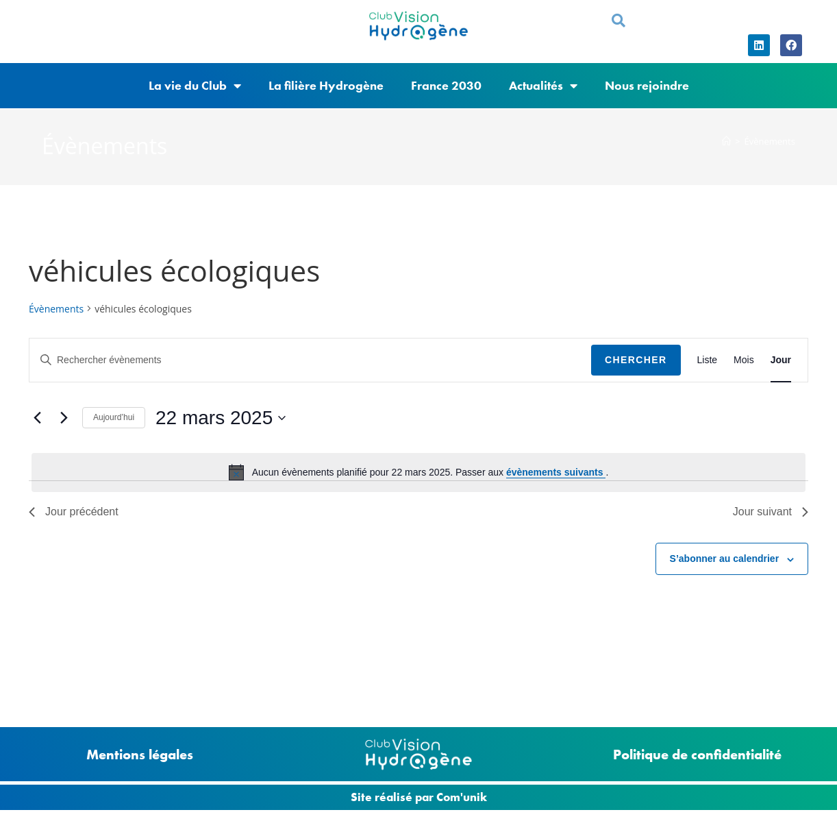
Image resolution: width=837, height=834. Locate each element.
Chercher (636, 359)
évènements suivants (556, 472)
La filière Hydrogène (326, 85)
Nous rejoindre (647, 85)
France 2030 (446, 85)
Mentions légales (139, 754)
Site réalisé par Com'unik (419, 797)
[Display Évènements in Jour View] (781, 360)
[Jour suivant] (63, 418)
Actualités (543, 86)
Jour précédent (73, 511)
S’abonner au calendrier (724, 558)
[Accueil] (726, 141)
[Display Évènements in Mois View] (744, 360)
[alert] (418, 472)
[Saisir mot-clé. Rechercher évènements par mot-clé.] (310, 360)
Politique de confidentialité (697, 754)
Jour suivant (770, 511)
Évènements (769, 141)
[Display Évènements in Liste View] (707, 360)
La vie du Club (195, 86)
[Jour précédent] (37, 418)
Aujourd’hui (113, 417)
